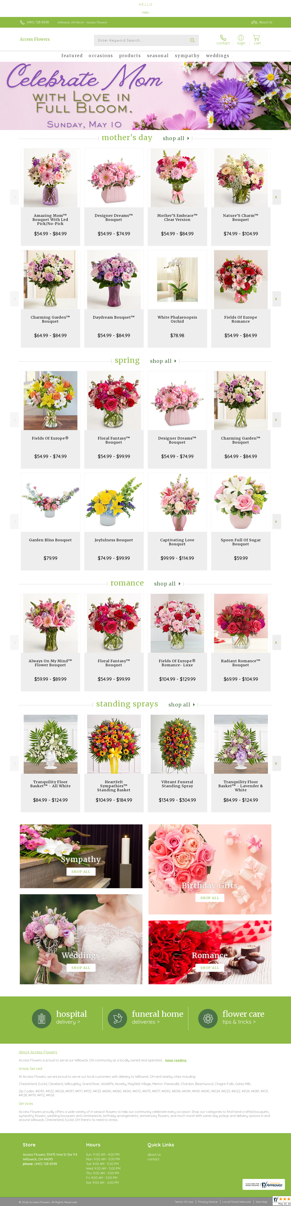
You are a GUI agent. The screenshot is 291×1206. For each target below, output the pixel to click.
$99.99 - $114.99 (177, 558)
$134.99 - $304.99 (177, 800)
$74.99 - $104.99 (241, 234)
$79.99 (50, 558)
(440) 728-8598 (38, 22)
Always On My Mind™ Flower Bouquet (50, 663)
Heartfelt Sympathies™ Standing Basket (114, 786)
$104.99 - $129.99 (177, 679)
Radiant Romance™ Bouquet (240, 663)
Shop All (174, 138)
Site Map (261, 1202)
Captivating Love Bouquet (177, 542)
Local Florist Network (236, 1202)
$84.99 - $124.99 (50, 800)
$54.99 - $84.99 (50, 234)
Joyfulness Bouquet (114, 540)
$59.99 (241, 558)
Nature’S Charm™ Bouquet (240, 217)
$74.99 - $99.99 (114, 558)
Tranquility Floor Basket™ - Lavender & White (240, 786)
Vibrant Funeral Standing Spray (177, 784)
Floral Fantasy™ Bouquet (114, 440)
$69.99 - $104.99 (241, 679)
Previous (14, 197)
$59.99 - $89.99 (50, 679)
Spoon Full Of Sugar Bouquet (241, 542)
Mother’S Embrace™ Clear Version (177, 217)
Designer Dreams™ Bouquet (114, 217)
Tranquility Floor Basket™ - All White (50, 784)
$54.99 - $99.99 (114, 456)
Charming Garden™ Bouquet (50, 319)
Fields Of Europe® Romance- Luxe (177, 663)
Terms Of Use (184, 1202)
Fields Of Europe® (50, 438)
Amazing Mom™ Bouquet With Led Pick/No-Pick (50, 219)
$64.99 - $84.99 (50, 335)
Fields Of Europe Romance (240, 319)
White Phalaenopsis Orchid (177, 319)
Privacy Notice (207, 1202)
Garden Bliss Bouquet (50, 540)
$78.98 (177, 335)
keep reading (175, 1060)
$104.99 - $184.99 (114, 800)
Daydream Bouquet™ (114, 317)
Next (276, 197)
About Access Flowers (38, 1052)
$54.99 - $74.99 (114, 234)
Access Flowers (35, 39)
